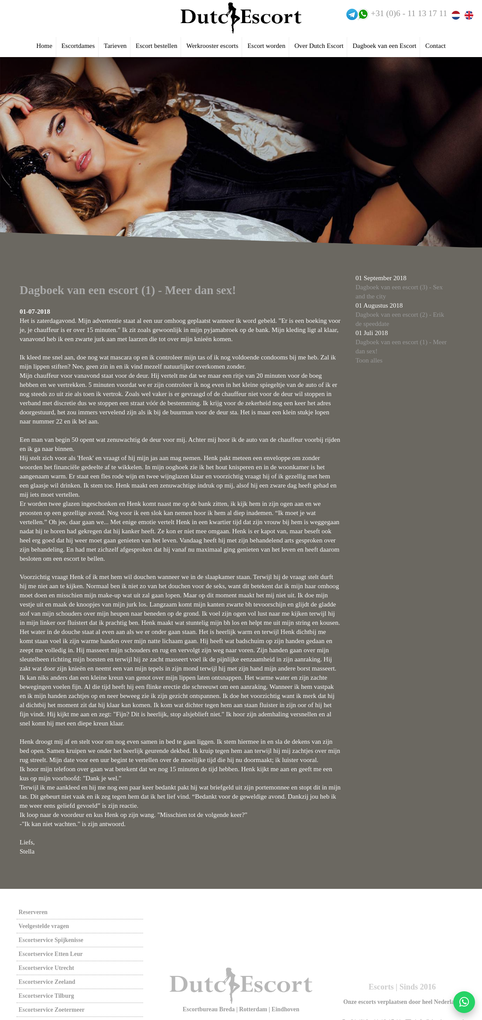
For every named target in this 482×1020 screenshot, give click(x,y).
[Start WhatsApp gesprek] (464, 1002)
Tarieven (115, 45)
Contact (435, 45)
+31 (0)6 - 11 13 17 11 (409, 13)
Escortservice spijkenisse (51, 940)
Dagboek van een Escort (384, 45)
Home (44, 45)
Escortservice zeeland (47, 982)
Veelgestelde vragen (44, 926)
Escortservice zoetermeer (52, 1009)
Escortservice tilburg (46, 996)
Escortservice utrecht (46, 968)
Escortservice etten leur (51, 954)
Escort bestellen (156, 45)
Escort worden (266, 45)
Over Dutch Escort (318, 45)
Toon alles (369, 360)
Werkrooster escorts (212, 45)
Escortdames (78, 45)
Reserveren (33, 912)
